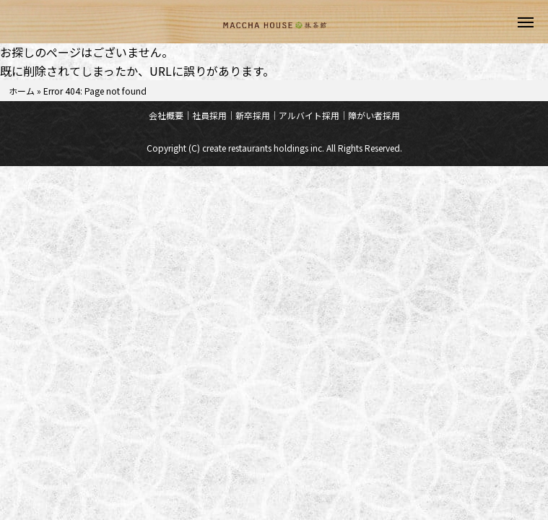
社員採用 (209, 115)
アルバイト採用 (309, 115)
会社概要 (166, 115)
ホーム (22, 90)
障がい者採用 (374, 115)
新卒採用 (252, 115)
